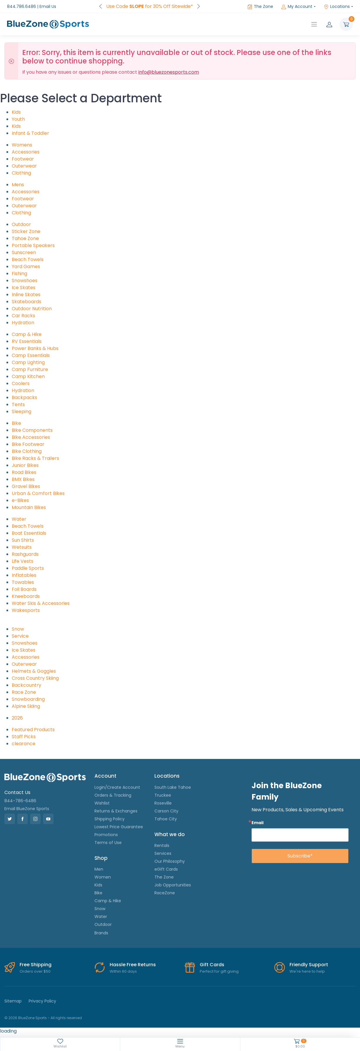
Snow (18, 629)
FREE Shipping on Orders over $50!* (149, 6)
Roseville (163, 803)
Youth (18, 119)
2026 (17, 718)
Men (98, 869)
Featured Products (33, 729)
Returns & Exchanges (115, 811)
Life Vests (22, 561)
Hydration (23, 322)
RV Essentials (27, 341)
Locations (337, 6)
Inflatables (24, 575)
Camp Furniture (30, 369)
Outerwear (24, 166)
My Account (296, 6)
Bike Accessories (31, 437)
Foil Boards (24, 589)
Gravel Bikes (26, 486)
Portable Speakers (33, 245)
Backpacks (24, 397)
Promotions (106, 835)
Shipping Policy (109, 819)
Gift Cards (212, 964)
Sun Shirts (23, 540)
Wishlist (102, 803)
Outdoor (21, 224)
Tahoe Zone (25, 238)
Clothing (21, 173)
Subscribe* (300, 855)
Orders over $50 (35, 971)
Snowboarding (28, 699)
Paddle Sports (28, 568)
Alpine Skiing (26, 706)
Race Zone (24, 692)
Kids (16, 112)
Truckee (162, 795)
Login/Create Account (117, 787)
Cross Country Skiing (35, 678)
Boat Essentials (29, 533)
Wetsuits (22, 547)
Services (162, 853)
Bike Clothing (27, 451)
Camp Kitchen (28, 376)
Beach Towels (28, 259)
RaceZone (164, 893)
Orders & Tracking (112, 795)
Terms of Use (108, 842)
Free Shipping (35, 964)
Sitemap (13, 1001)
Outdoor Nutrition (32, 308)
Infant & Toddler (30, 133)
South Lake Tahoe (172, 787)
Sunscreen (24, 252)
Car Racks (23, 315)
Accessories (25, 152)
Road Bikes (24, 472)
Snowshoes (24, 280)
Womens (22, 144)
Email (257, 822)
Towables (23, 582)
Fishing (19, 273)
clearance (23, 743)
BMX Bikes (23, 479)
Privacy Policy (42, 1001)
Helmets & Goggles (34, 671)
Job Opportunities (172, 885)
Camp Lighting (28, 362)
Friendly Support (309, 964)
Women (102, 877)
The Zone (260, 6)
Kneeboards (26, 596)
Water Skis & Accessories (41, 603)
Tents (18, 404)
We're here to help (307, 971)
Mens (18, 184)
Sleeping (21, 411)
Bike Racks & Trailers (35, 458)
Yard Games (26, 266)
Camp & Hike (27, 334)
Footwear (23, 159)
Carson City (166, 811)
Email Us (47, 6)
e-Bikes (20, 500)
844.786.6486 (21, 6)
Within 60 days (123, 971)
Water (19, 519)
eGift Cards (166, 869)
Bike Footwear (28, 444)
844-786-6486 (20, 801)
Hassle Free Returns (133, 964)
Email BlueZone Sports (26, 809)
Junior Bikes (25, 465)
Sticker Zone (26, 231)
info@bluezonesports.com (168, 72)
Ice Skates (23, 287)
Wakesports (26, 610)
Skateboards (26, 301)
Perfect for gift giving (219, 971)
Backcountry (26, 685)
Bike (16, 423)
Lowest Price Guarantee (118, 827)
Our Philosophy (169, 861)
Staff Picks (24, 736)
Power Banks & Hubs (35, 348)
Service (20, 636)
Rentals (161, 845)
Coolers (21, 383)
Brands (101, 933)
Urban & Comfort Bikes (38, 493)
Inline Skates (26, 294)
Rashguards (25, 554)
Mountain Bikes (29, 507)
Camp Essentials (31, 355)
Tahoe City (165, 819)
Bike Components (32, 430)
